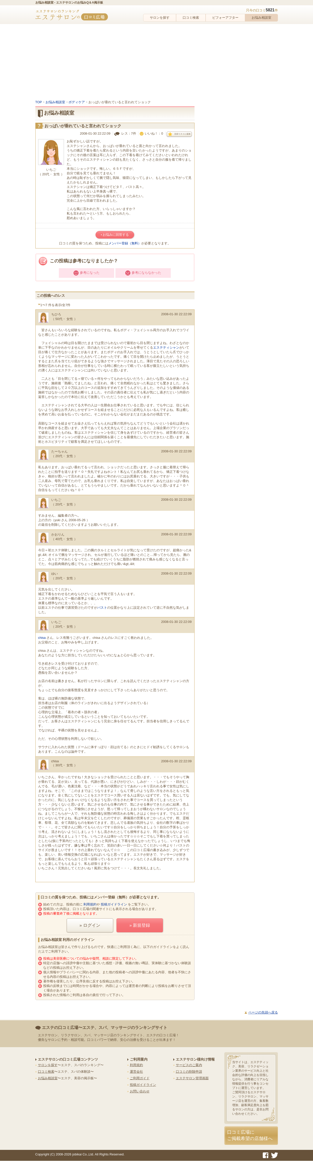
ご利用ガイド (140, 1078)
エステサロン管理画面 (192, 1078)
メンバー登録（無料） (124, 243)
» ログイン (90, 925)
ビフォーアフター (225, 17)
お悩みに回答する (116, 235)
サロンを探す (160, 17)
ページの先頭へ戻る (263, 1012)
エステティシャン (166, 347)
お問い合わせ (140, 1091)
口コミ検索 (191, 17)
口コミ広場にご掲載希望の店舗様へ (250, 1135)
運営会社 (136, 1071)
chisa (42, 638)
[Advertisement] (156, 62)
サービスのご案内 (189, 1065)
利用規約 (90, 904)
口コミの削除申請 (189, 1071)
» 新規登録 (139, 925)
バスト (102, 607)
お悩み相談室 (261, 17)
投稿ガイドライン (114, 904)
